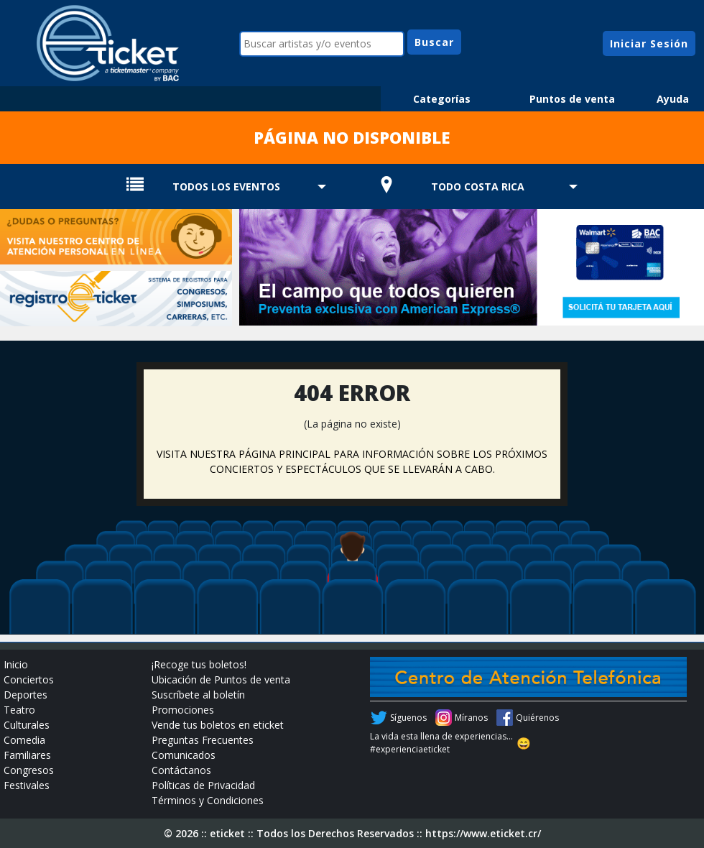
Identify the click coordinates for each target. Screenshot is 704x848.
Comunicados (184, 755)
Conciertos (29, 679)
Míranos (471, 717)
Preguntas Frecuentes (203, 740)
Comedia (24, 740)
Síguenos (408, 717)
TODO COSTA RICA (477, 186)
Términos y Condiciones (208, 800)
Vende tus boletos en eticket (218, 725)
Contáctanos (181, 770)
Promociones (183, 709)
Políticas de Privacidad (203, 785)
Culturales (27, 725)
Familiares (27, 755)
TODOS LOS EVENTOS (226, 186)
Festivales (27, 785)
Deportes (25, 694)
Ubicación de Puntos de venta (221, 679)
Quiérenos (537, 717)
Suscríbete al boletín (198, 694)
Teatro (19, 709)
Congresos (29, 770)
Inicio (16, 664)
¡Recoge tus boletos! (199, 664)
